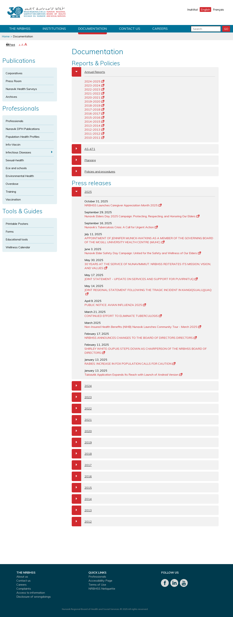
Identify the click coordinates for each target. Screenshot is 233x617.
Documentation (92, 28)
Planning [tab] (84, 160)
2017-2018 (94, 109)
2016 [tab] (82, 476)
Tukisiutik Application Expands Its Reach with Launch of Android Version (133, 374)
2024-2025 (94, 81)
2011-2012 (94, 133)
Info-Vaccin (13, 144)
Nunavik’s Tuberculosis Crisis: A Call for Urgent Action (121, 227)
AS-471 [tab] (83, 149)
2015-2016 (94, 117)
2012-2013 (94, 129)
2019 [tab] (82, 442)
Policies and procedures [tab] (93, 171)
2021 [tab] (82, 420)
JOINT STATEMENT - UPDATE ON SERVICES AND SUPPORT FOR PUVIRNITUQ (141, 279)
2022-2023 (94, 89)
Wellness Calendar (18, 247)
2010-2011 (94, 137)
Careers (160, 28)
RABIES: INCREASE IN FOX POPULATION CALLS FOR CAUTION (129, 363)
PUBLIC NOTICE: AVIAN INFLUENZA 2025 (115, 305)
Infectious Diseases (18, 152)
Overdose (12, 184)
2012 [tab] (82, 521)
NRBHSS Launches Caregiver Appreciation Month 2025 (123, 205)
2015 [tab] (82, 487)
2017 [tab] (82, 465)
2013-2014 (94, 125)
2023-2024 (94, 85)
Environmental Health (20, 176)
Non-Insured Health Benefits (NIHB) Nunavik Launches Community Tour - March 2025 (142, 327)
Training (11, 191)
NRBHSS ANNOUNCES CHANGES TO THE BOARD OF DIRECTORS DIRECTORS (140, 338)
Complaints (23, 588)
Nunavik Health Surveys (21, 89)
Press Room (13, 81)
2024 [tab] (82, 386)
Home (6, 36)
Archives (11, 97)
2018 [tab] (82, 453)
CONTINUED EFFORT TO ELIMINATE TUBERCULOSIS (123, 316)
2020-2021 (94, 97)
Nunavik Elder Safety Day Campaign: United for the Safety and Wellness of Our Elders (142, 253)
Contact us (129, 28)
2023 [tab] (82, 397)
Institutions (54, 28)
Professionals (14, 121)
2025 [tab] (82, 191)
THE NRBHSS (19, 28)
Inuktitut (192, 9)
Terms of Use (97, 584)
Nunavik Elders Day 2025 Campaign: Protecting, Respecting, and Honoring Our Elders (142, 216)
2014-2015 (94, 121)
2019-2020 (94, 101)
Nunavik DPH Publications (23, 129)
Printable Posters (17, 223)
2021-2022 (94, 93)
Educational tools (17, 239)
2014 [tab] (82, 499)
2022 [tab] (82, 408)
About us (22, 576)
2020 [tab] (82, 431)
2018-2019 (94, 105)
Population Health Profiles (23, 136)
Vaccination (13, 199)
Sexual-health (15, 160)
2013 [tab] (82, 510)
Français (218, 9)
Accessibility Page (100, 580)
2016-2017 (94, 113)
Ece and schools (16, 168)
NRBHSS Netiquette (101, 588)
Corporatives (14, 73)
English (205, 9)
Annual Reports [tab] (88, 72)
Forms (10, 231)
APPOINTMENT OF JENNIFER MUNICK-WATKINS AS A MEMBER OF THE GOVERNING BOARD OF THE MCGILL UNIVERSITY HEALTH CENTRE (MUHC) (148, 240)
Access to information (30, 592)
